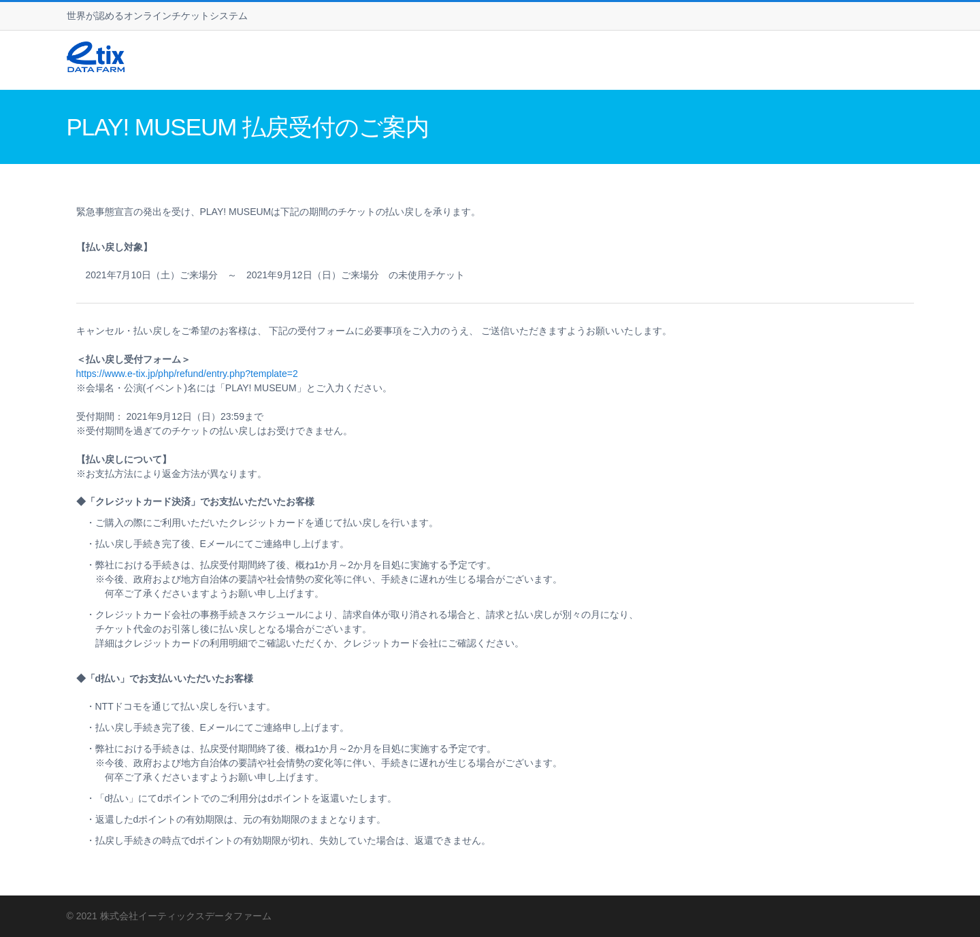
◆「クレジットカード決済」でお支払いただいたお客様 (195, 501)
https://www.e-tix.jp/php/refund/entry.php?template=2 (187, 373)
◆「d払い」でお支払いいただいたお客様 (165, 678)
